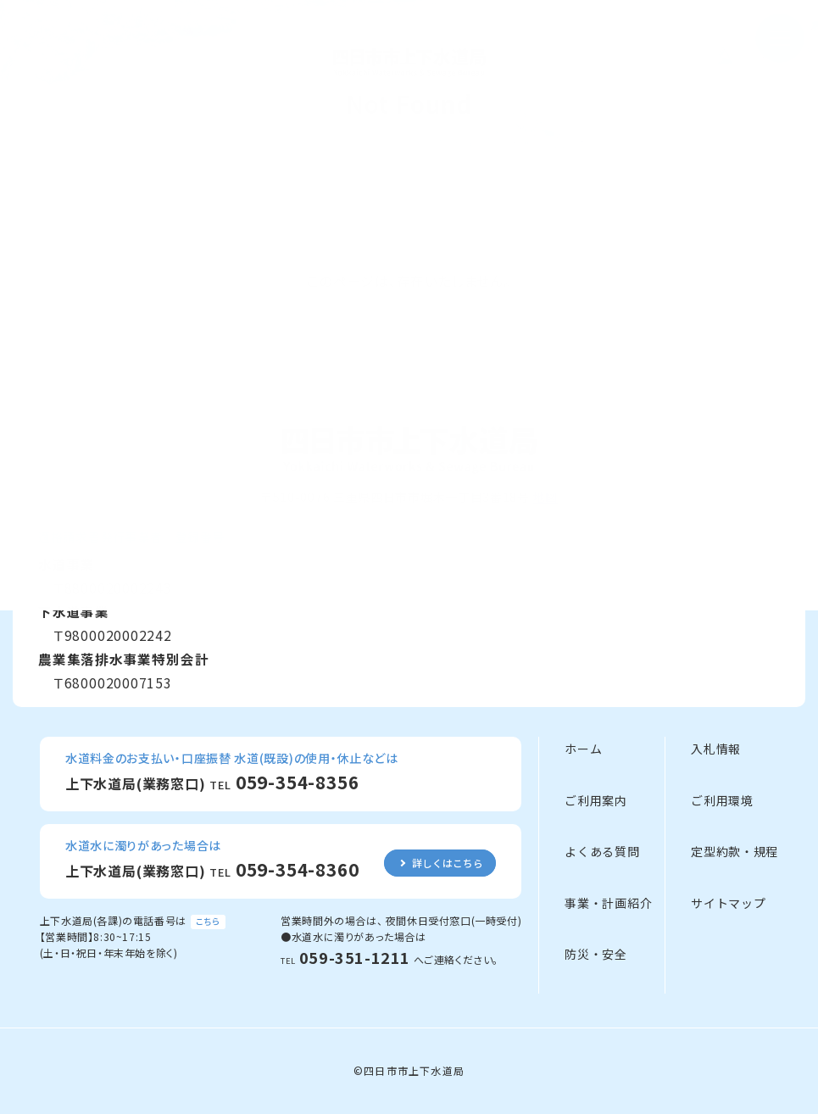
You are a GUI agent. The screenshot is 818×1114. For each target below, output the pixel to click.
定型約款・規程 (734, 851)
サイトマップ (728, 902)
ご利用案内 (596, 800)
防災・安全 (596, 953)
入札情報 (716, 748)
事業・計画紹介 (608, 902)
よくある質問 (602, 851)
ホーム (583, 748)
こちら (208, 921)
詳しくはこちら (447, 862)
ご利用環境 (722, 800)
